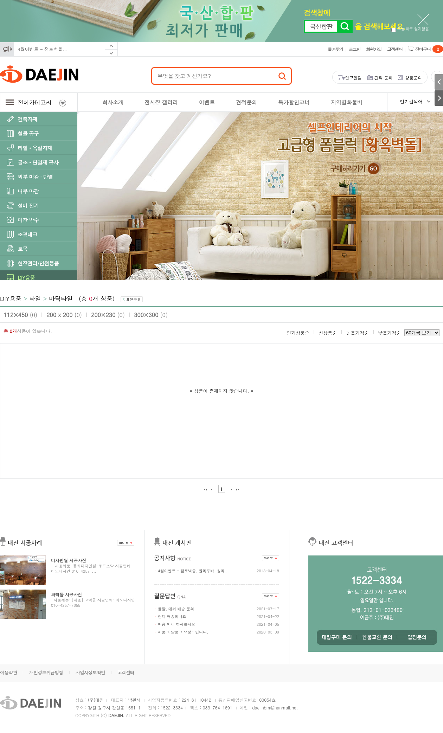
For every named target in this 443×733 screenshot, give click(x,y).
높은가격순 (357, 332)
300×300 (151, 315)
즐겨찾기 (335, 49)
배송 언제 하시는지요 (176, 624)
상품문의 (413, 78)
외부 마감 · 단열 (35, 176)
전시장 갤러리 (161, 102)
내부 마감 (28, 191)
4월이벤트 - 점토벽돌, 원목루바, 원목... (193, 570)
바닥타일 (61, 298)
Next (111, 53)
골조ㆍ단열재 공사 (38, 162)
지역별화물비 (346, 102)
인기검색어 (411, 101)
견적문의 (246, 102)
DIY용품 (26, 277)
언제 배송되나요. (173, 616)
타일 (35, 298)
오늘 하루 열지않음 (410, 28)
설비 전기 (28, 205)
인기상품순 (298, 332)
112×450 (20, 315)
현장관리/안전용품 (38, 263)
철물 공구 (28, 133)
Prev (111, 46)
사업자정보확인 (90, 672)
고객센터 (395, 49)
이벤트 (207, 102)
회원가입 (373, 49)
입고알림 (353, 78)
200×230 (108, 315)
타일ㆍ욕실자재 (35, 148)
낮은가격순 (389, 332)
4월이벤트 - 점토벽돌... (43, 49)
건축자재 (27, 119)
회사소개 (112, 102)
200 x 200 (64, 315)
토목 (22, 248)
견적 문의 (383, 78)
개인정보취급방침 (46, 672)
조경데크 (27, 234)
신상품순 (328, 332)
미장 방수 (28, 220)
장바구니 (429, 49)
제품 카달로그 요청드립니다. (183, 632)
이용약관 (8, 672)
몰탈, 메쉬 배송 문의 (176, 608)
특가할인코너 (294, 102)
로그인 (354, 49)
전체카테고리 (36, 102)
